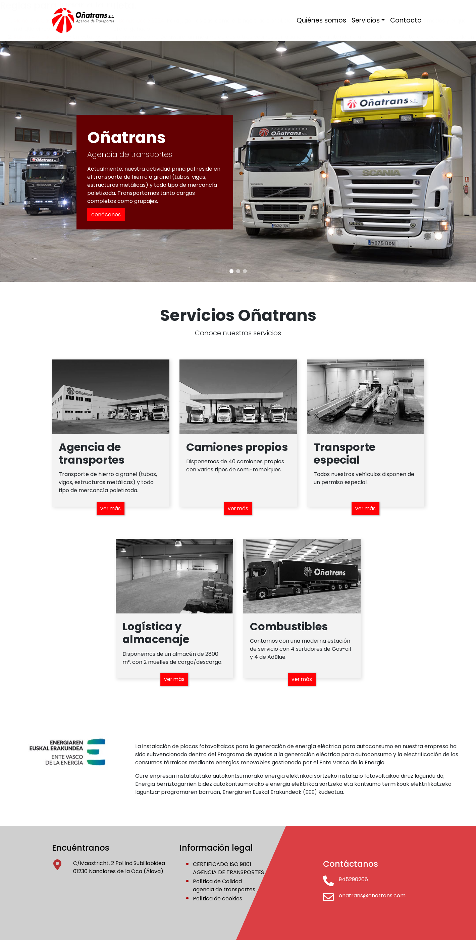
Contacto (406, 20)
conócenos (106, 214)
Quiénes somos (321, 20)
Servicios (366, 20)
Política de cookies (217, 898)
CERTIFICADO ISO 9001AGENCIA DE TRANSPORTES (228, 868)
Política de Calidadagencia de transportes (224, 885)
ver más (110, 508)
